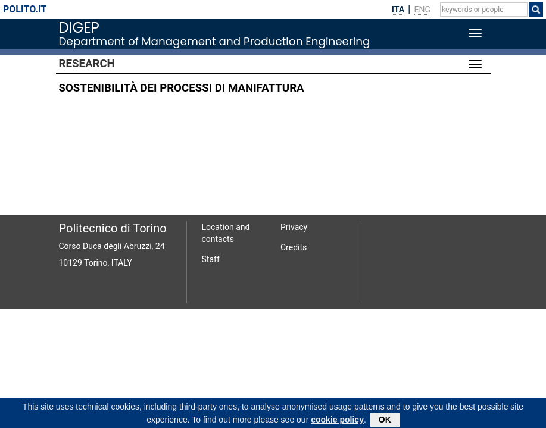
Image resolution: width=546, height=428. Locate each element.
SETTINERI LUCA (414, 112)
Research (87, 63)
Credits (293, 247)
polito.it (24, 9)
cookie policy (337, 421)
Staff (211, 259)
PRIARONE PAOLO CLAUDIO (417, 154)
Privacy (293, 227)
